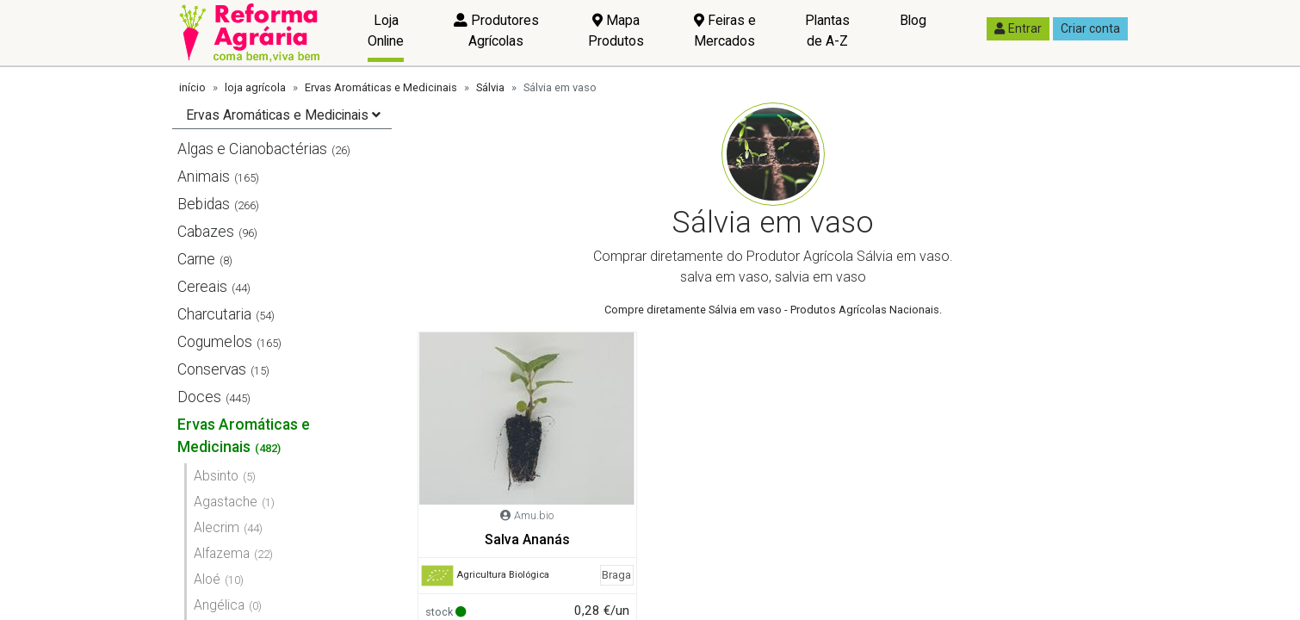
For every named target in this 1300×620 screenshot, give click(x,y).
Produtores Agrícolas (496, 30)
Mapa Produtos (616, 30)
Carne (196, 259)
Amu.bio (534, 515)
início (192, 87)
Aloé (207, 579)
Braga (616, 574)
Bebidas (203, 204)
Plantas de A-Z (827, 30)
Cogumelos (214, 341)
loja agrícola (255, 87)
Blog (913, 20)
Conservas (211, 369)
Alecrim (216, 527)
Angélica (219, 605)
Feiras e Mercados (725, 30)
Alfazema (222, 553)
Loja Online (386, 30)
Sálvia (490, 87)
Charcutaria (214, 314)
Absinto (216, 476)
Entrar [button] (1018, 28)
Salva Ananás (527, 539)
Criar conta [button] (1090, 28)
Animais (203, 176)
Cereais (202, 286)
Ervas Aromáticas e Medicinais (381, 87)
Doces (199, 397)
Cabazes (205, 231)
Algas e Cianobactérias (252, 149)
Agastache (225, 501)
